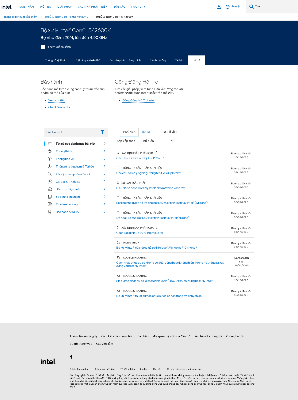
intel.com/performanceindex (210, 378)
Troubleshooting (67, 204)
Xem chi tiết (56, 100)
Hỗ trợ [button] (45, 6)
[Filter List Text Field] (71, 132)
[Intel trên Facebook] (71, 357)
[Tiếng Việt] (233, 6)
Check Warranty (59, 107)
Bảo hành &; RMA (67, 212)
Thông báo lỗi (65, 159)
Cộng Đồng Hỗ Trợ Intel (138, 100)
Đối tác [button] (119, 6)
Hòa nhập (142, 336)
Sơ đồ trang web (81, 344)
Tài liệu (179, 60)
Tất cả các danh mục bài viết (75, 143)
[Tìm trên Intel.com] (276, 6)
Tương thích (64, 151)
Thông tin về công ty (83, 336)
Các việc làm (104, 344)
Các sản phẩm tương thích (125, 60)
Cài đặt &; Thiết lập (68, 181)
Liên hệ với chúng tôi (207, 336)
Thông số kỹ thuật (56, 60)
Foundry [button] (138, 6)
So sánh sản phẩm (68, 196)
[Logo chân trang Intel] (48, 361)
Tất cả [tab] (145, 132)
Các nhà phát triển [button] (93, 6)
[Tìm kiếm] (251, 6)
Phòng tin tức (235, 336)
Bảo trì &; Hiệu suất (68, 189)
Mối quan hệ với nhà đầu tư (171, 336)
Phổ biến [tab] (129, 132)
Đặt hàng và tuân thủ (88, 60)
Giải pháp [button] (64, 6)
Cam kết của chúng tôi (116, 336)
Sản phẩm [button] (26, 6)
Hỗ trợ (196, 60)
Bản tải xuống (158, 60)
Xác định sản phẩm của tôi (73, 174)
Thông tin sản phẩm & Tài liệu (75, 166)
